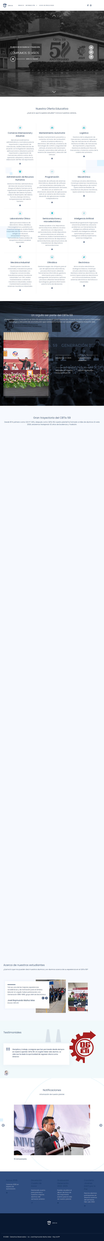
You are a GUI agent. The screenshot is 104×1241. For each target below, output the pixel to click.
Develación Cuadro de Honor (36, 1182)
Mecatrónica (84, 177)
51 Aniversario (20, 1158)
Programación (52, 177)
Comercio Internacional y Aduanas (20, 134)
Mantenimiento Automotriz (52, 133)
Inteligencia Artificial (84, 218)
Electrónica (84, 262)
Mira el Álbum (32, 59)
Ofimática (52, 262)
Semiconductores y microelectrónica (52, 220)
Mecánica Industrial (20, 262)
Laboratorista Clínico (20, 218)
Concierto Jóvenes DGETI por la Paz (89, 1184)
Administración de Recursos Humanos (20, 178)
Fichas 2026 (11, 1179)
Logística (84, 133)
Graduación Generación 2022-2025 (63, 1182)
